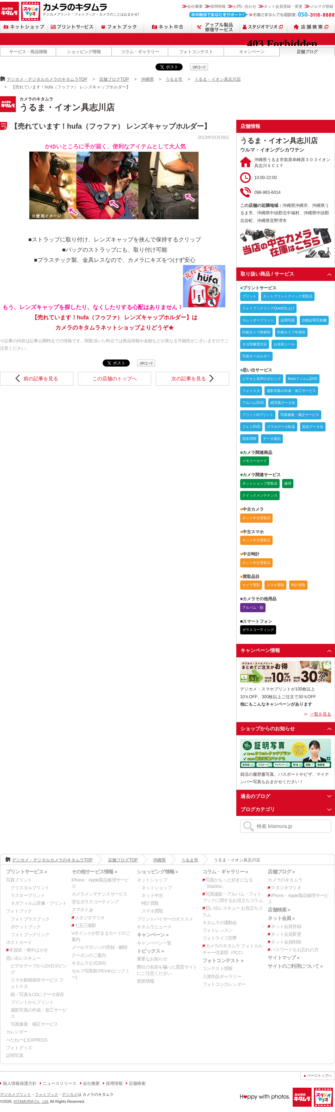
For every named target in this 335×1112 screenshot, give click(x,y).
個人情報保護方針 (20, 1083)
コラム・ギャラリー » (225, 871)
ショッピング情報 (84, 51)
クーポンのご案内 (89, 955)
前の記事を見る (41, 378)
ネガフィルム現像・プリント (39, 903)
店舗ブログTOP (114, 79)
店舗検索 (311, 27)
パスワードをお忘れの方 (294, 949)
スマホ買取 (152, 911)
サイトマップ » (283, 957)
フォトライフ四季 (219, 938)
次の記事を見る (188, 378)
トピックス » (150, 951)
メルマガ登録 (321, 6)
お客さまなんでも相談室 (262, 14)
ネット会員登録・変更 (283, 6)
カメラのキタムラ (9, 11)
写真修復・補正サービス (34, 1024)
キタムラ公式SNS (89, 963)
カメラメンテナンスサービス (100, 894)
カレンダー (17, 1031)
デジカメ (70, 1094)
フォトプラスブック (30, 919)
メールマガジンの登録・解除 (100, 947)
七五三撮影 (85, 925)
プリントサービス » (26, 871)
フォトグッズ (19, 1047)
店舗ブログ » (281, 871)
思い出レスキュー (23, 958)
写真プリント (19, 880)
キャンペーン (251, 51)
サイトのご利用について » (295, 966)
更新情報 (145, 981)
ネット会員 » (281, 918)
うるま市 (173, 79)
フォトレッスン (217, 930)
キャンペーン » (152, 935)
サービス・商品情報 (28, 51)
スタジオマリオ (30, 11)
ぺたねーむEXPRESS (26, 1040)
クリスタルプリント (30, 887)
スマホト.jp (82, 909)
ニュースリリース (60, 1083)
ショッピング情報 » (157, 871)
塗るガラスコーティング (95, 901)
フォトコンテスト (196, 51)
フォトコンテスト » (222, 960)
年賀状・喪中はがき (28, 950)
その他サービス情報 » (94, 871)
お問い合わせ (244, 6)
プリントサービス (72, 27)
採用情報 (218, 6)
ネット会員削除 (286, 942)
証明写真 (14, 1055)
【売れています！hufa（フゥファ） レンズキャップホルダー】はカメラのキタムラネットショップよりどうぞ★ (128, 317)
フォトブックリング (30, 934)
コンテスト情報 (217, 968)
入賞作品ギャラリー (221, 976)
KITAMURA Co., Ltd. (31, 1101)
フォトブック (120, 27)
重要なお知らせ (152, 959)
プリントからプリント (32, 1002)
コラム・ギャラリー (140, 51)
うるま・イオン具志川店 (217, 79)
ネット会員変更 (286, 934)
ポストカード (19, 942)
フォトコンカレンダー (223, 984)
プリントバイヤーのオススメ (165, 919)
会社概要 (195, 6)
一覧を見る (320, 714)
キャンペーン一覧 (154, 943)
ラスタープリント (28, 895)
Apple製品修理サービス (216, 27)
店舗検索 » (279, 910)
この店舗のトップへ (114, 378)
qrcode (199, 66)
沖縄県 (147, 79)
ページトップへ (319, 1075)
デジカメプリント (15, 1094)
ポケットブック (26, 926)
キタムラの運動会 (219, 922)
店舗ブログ (307, 51)
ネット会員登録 (286, 926)
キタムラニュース (154, 926)
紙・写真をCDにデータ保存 (37, 994)
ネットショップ (24, 27)
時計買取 (150, 903)
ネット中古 (168, 27)
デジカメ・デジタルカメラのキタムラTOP (47, 79)
